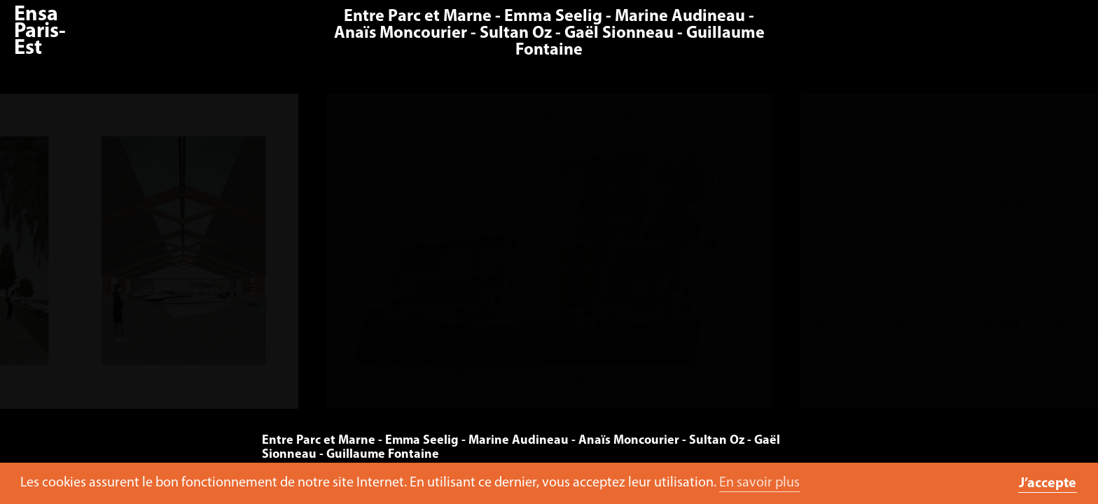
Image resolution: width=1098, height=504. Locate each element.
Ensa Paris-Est (40, 31)
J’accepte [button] (1047, 484)
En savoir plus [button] (759, 483)
